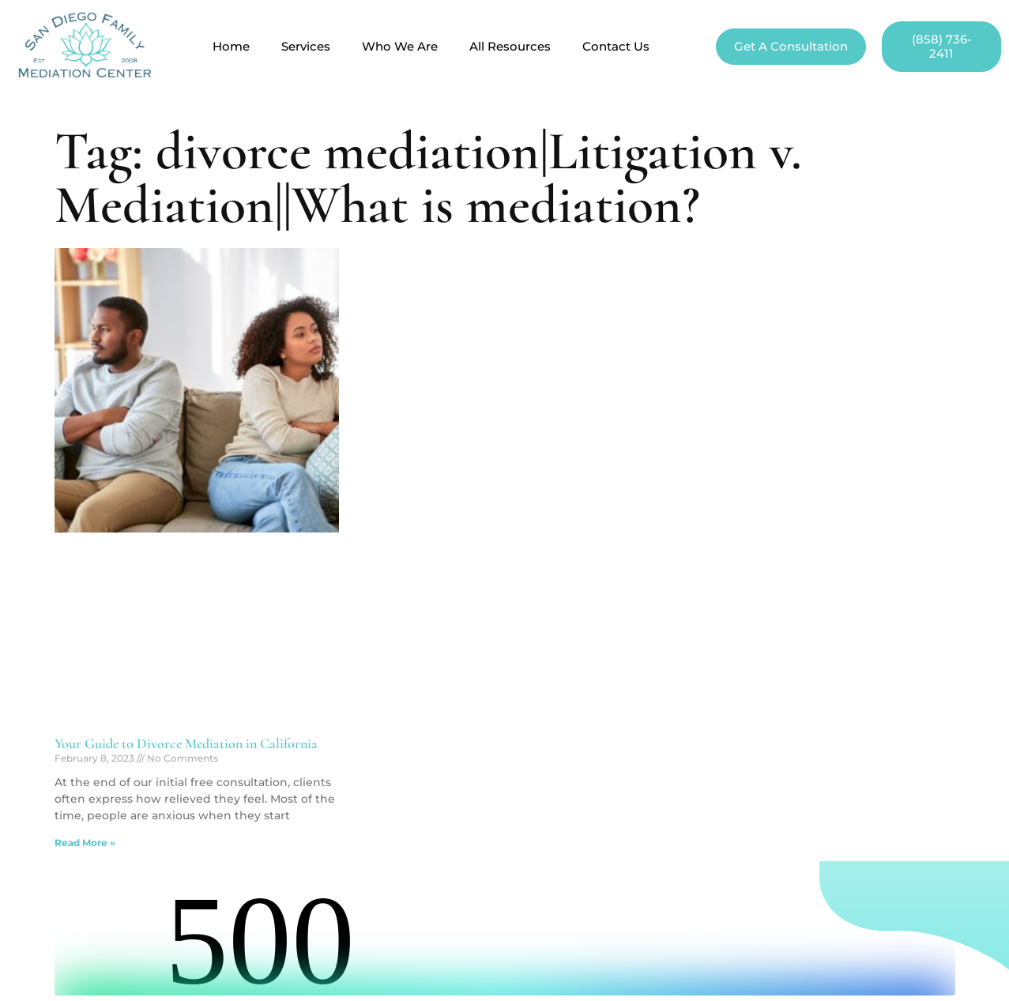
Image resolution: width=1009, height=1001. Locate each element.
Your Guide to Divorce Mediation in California (186, 743)
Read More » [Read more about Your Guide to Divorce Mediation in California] (85, 843)
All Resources (510, 47)
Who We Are (400, 47)
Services (305, 47)
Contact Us (615, 47)
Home (231, 47)
